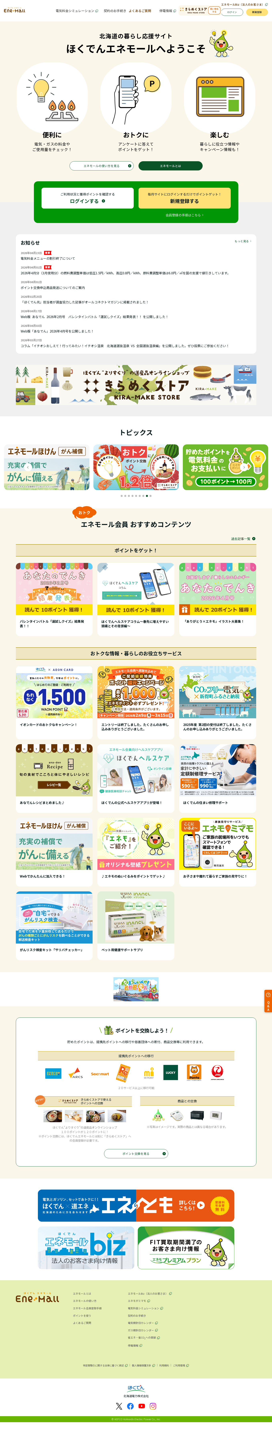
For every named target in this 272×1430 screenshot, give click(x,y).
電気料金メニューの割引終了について (48, 262)
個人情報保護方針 (140, 1371)
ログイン (226, 13)
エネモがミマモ (138, 1306)
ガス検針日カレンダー (142, 1336)
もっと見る (242, 245)
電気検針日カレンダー (142, 1329)
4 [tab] (132, 500)
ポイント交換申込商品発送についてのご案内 (53, 292)
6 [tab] (140, 500)
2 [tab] (125, 500)
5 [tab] (136, 500)
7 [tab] (143, 500)
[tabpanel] (46, 472)
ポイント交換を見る (136, 1158)
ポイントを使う (83, 1321)
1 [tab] (122, 500)
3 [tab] (129, 500)
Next (244, 472)
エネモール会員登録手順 (88, 1314)
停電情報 (158, 12)
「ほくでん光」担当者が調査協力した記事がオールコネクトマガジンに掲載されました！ (85, 306)
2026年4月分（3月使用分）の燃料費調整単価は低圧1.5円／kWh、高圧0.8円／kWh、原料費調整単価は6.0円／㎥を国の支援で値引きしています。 (125, 277)
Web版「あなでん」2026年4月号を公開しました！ (57, 335)
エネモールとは (170, 169)
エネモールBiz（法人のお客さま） (242, 4)
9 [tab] (151, 500)
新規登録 (255, 13)
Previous (28, 472)
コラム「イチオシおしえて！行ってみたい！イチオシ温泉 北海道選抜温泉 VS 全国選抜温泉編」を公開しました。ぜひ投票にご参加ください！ (125, 350)
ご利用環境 (182, 1371)
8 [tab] (147, 500)
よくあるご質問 (135, 12)
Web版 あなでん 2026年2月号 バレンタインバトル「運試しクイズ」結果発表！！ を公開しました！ (95, 321)
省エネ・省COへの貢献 (143, 1343)
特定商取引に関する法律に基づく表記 (100, 1371)
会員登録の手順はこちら (183, 219)
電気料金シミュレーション (71, 12)
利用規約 (165, 1371)
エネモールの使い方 (85, 1306)
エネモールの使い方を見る (101, 169)
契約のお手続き (108, 12)
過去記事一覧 (240, 543)
